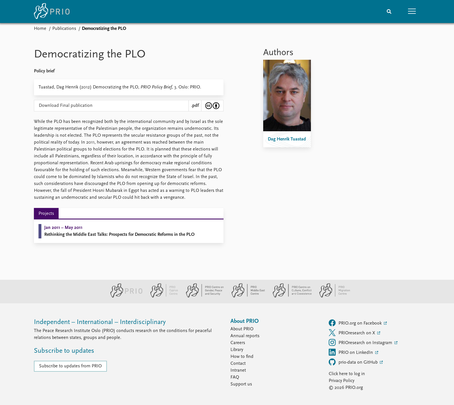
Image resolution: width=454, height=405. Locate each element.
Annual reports (244, 336)
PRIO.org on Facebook (356, 322)
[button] (412, 11)
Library (236, 350)
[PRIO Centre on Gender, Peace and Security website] (202, 296)
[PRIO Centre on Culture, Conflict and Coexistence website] (289, 296)
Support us (241, 384)
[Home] (52, 11)
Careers (237, 343)
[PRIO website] (124, 296)
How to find (241, 356)
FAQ (234, 377)
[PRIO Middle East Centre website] (245, 296)
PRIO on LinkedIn (351, 352)
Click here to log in (347, 374)
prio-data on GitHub (354, 361)
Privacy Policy (341, 381)
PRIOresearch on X (352, 332)
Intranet (238, 370)
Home (40, 28)
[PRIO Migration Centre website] (331, 296)
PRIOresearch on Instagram (361, 342)
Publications (64, 28)
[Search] (389, 11)
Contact (238, 363)
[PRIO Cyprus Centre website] (162, 296)
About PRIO (241, 329)
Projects (46, 213)
